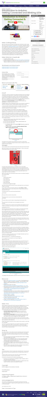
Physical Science (41, 25)
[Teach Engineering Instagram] (37, 394)
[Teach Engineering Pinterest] (41, 394)
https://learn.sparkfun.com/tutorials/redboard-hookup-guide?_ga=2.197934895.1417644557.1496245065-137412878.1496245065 (16, 288)
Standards (21, 6)
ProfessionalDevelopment (31, 6)
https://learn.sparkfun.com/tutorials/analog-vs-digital (14, 296)
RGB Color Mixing (5, 86)
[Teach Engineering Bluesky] (39, 394)
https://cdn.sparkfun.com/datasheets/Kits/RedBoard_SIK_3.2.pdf (16, 285)
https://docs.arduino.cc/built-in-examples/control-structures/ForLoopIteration (15, 300)
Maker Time (33, 57)
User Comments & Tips (35, 63)
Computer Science (40, 24)
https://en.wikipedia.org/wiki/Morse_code (11, 298)
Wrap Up (33, 58)
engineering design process (13, 46)
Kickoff (33, 54)
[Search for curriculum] (44, 2)
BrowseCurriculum (5, 6)
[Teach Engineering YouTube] (33, 394)
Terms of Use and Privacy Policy (41, 396)
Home (28, 392)
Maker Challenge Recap (35, 48)
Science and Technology (41, 28)
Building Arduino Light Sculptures (20, 87)
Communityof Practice (37, 6)
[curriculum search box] (37, 2)
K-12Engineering (10, 6)
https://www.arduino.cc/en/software (22, 59)
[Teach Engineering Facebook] (35, 394)
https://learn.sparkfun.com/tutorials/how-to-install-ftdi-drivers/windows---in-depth (14, 293)
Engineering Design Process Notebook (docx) (10, 67)
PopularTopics (15, 6)
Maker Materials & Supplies (36, 50)
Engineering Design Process (13, 280)
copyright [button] (16, 140)
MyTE (44, 394)
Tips (32, 60)
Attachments (33, 51)
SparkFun (27, 61)
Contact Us (35, 392)
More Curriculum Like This (35, 53)
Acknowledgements (35, 61)
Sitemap (40, 392)
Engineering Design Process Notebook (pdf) (10, 68)
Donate (44, 392)
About (31, 392)
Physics (40, 26)
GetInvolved (26, 6)
